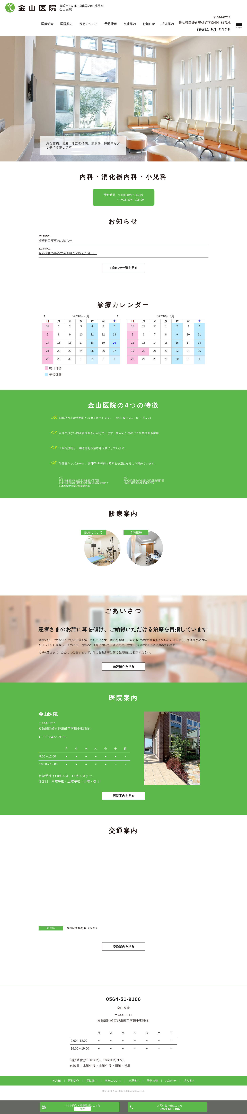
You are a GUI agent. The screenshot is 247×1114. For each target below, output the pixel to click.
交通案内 (129, 24)
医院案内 (66, 24)
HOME (56, 1081)
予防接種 (110, 24)
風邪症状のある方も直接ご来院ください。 (68, 253)
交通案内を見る (123, 947)
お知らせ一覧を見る (123, 268)
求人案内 (168, 24)
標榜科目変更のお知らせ (55, 240)
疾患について (88, 24)
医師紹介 (47, 24)
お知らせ (149, 24)
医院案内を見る (123, 797)
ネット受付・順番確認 (82, 1105)
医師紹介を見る (123, 667)
